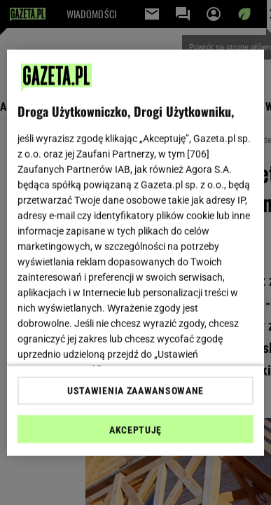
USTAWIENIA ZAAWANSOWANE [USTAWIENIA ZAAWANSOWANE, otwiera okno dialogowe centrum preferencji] (135, 390)
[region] (136, 252)
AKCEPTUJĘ (135, 430)
